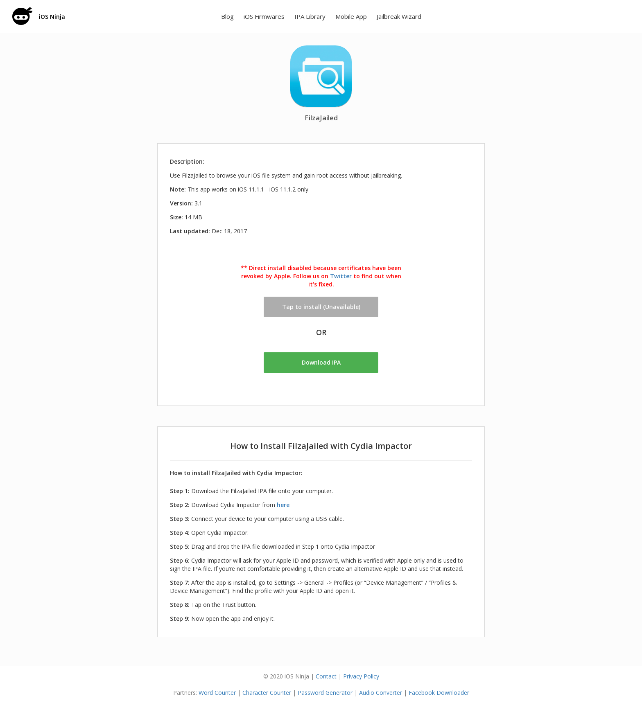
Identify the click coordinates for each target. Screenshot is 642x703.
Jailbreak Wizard (399, 16)
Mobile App (351, 16)
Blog (227, 16)
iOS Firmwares (264, 16)
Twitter (341, 276)
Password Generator (325, 692)
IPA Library (310, 16)
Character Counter (266, 692)
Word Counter (217, 692)
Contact (326, 676)
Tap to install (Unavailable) (321, 307)
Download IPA (321, 362)
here (283, 505)
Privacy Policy (361, 676)
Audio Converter (380, 692)
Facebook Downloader (439, 692)
